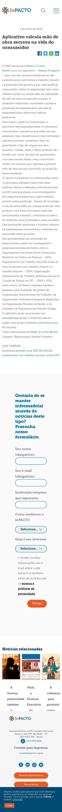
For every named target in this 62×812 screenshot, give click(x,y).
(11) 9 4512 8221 (31, 741)
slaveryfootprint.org (14, 318)
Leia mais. (18, 800)
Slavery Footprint (49, 70)
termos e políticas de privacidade (26, 588)
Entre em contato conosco (31, 775)
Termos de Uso (31, 785)
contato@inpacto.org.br (31, 753)
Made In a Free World (43, 332)
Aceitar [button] (9, 805)
